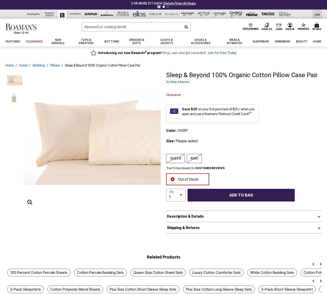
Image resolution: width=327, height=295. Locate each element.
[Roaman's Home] (21, 28)
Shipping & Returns (183, 228)
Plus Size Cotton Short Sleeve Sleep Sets (143, 289)
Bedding (39, 65)
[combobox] (136, 26)
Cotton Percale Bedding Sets (100, 272)
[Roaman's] (62, 14)
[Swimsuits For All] (188, 14)
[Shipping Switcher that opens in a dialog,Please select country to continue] (317, 14)
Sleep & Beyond (179, 82)
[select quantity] (176, 195)
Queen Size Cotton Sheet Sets (158, 272)
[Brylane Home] (252, 14)
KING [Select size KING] (194, 158)
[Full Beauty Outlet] (284, 14)
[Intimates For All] (220, 14)
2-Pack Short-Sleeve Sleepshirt (287, 289)
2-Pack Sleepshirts (25, 289)
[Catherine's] (75, 14)
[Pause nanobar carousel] (159, 7)
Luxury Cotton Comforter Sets (216, 272)
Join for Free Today (221, 53)
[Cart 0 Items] (317, 26)
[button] (169, 3)
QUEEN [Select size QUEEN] (175, 158)
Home (9, 65)
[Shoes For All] (236, 14)
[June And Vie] (155, 14)
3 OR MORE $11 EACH (146, 3)
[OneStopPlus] (33, 14)
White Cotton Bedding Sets (272, 272)
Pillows (55, 65)
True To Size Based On (195, 168)
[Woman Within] (50, 14)
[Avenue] (91, 14)
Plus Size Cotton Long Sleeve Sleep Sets (219, 289)
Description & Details (185, 216)
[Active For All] (204, 14)
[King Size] (268, 14)
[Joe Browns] (107, 14)
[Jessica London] (123, 14)
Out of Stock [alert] (184, 179)
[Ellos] (139, 14)
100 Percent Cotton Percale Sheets (38, 272)
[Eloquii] (172, 14)
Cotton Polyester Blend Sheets (75, 289)
